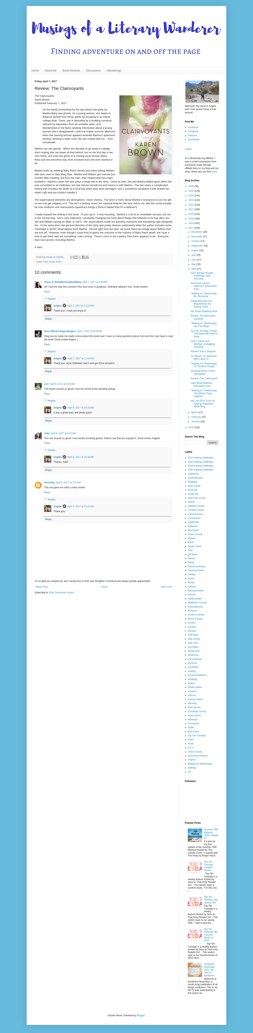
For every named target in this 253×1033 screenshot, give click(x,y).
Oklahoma (193, 655)
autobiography (195, 477)
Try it (190, 747)
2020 (191, 214)
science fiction (195, 699)
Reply (47, 291)
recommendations (197, 675)
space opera (194, 715)
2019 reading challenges (201, 465)
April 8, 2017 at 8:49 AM (62, 384)
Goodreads (193, 139)
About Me (51, 70)
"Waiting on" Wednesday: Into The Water (204, 324)
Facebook (193, 127)
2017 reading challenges (201, 457)
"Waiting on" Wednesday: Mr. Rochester (204, 295)
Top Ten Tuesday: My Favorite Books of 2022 (210, 935)
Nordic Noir (194, 651)
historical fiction (196, 570)
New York (193, 643)
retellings (192, 679)
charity (191, 502)
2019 (191, 218)
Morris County (195, 618)
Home (35, 70)
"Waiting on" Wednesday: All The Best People (204, 365)
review (191, 683)
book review (49, 262)
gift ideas (192, 554)
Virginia (192, 759)
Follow (188, 149)
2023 (191, 200)
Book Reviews (71, 70)
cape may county (197, 498)
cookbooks (193, 522)
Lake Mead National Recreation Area (201, 384)
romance (192, 691)
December (197, 231)
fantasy (191, 538)
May (193, 264)
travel (191, 743)
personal (192, 663)
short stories (194, 707)
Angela (57, 305)
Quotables (193, 667)
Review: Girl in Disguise (203, 351)
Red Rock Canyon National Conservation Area (204, 286)
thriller (191, 727)
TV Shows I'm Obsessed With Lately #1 (204, 357)
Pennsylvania (195, 659)
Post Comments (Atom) (61, 592)
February (196, 417)
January (195, 421)
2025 (191, 191)
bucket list (193, 494)
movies (191, 622)
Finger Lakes (194, 546)
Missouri (192, 610)
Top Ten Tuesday (197, 735)
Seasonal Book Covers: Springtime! (203, 372)
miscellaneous (195, 606)
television (193, 719)
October (195, 241)
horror (191, 578)
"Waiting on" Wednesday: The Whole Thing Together (204, 393)
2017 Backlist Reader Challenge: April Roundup (202, 276)
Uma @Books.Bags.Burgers (60, 331)
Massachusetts (196, 590)
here (213, 171)
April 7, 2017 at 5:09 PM (94, 282)
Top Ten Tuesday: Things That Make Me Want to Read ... (204, 333)
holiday (191, 574)
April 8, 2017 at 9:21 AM (63, 433)
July (193, 255)
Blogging (192, 481)
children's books (196, 506)
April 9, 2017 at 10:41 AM (80, 506)
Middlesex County (197, 602)
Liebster (192, 586)
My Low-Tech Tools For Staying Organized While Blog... (203, 403)
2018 (191, 223)
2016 (191, 427)
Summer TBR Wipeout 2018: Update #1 (211, 833)
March (195, 412)
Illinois (191, 582)
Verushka (49, 482)
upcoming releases (198, 755)
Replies (52, 298)
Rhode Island (195, 687)
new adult (193, 634)
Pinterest (192, 135)
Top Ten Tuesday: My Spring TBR (210, 900)
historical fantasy (196, 566)
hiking (191, 562)
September (197, 245)
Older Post (166, 586)
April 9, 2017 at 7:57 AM (68, 482)
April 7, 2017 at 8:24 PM (89, 331)
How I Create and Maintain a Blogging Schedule (202, 344)
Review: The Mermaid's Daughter (203, 317)
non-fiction (193, 647)
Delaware (193, 526)
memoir (192, 594)
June (194, 259)
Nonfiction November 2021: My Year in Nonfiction (209, 970)
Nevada (192, 630)
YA (189, 772)
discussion (193, 530)
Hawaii (191, 558)
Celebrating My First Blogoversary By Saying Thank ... (201, 304)
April (194, 268)
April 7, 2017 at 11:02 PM (80, 305)
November (197, 236)
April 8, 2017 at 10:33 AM (80, 407)
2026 (191, 186)
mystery (192, 627)
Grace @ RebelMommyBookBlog (62, 282)
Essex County (195, 534)
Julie (46, 433)
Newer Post (42, 586)
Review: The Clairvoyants (204, 378)
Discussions (93, 70)
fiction (59, 262)
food (190, 550)
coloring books (195, 514)
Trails (191, 739)
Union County (195, 751)
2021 (191, 209)
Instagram (193, 131)
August (195, 250)
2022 (191, 204)
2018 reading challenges (201, 461)
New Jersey (194, 639)
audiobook (193, 473)
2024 (191, 195)
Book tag (192, 489)
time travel (193, 731)
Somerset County (197, 711)
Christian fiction (196, 510)
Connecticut (194, 518)
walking (192, 767)
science (192, 695)
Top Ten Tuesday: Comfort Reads (209, 866)
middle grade (194, 598)
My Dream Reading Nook (204, 311)
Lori (46, 384)
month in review (196, 614)
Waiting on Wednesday (200, 763)
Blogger (141, 1015)
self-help (192, 703)
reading (192, 671)
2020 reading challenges (201, 469)
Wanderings (114, 70)
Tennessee (193, 723)
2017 (191, 228)
